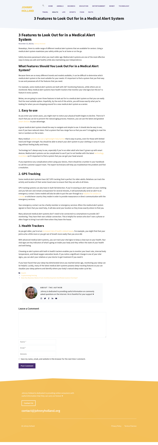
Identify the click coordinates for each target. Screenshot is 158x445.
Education (83, 6)
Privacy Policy (116, 426)
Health (55, 12)
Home (50, 6)
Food (82, 12)
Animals (60, 6)
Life (63, 12)
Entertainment (98, 6)
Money (112, 6)
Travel (45, 12)
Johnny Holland (28, 9)
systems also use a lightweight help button (47, 139)
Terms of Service (130, 426)
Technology (124, 6)
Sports (72, 12)
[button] (43, 6)
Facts (90, 12)
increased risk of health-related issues (58, 231)
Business (71, 6)
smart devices (24, 121)
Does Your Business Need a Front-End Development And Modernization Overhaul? (49, 278)
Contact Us (28, 403)
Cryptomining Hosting (29, 275)
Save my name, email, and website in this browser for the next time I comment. (53, 359)
